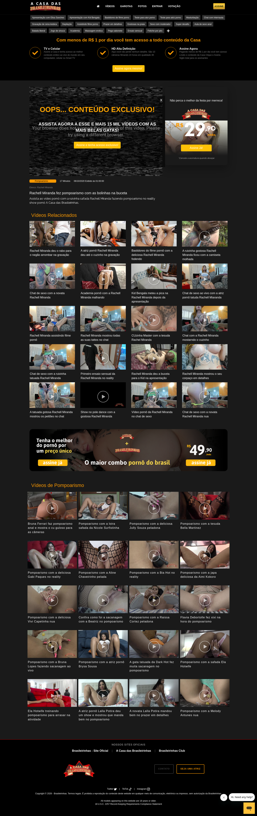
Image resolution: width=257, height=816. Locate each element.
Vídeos (110, 6)
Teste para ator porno (145, 17)
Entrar (157, 6)
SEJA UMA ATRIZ (190, 769)
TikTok (127, 789)
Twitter (112, 789)
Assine (219, 6)
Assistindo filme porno (87, 24)
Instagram (143, 789)
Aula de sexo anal (203, 24)
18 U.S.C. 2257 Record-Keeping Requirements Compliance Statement (128, 804)
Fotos (142, 6)
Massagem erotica (94, 31)
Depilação (67, 24)
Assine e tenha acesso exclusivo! (97, 145)
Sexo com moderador (160, 24)
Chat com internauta (213, 17)
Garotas (126, 6)
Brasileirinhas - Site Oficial (90, 750)
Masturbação (192, 17)
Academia (75, 31)
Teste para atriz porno (170, 17)
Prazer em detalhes (113, 24)
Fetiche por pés (155, 31)
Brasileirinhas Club (172, 750)
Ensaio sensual (135, 31)
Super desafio (182, 24)
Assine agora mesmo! (128, 68)
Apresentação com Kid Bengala (84, 17)
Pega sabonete (115, 31)
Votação (174, 6)
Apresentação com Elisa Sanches (48, 17)
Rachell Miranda (45, 187)
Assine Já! (196, 147)
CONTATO (164, 769)
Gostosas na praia (136, 24)
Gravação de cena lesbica (44, 24)
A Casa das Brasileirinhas (133, 750)
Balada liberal (38, 31)
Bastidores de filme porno (117, 17)
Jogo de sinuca (58, 31)
